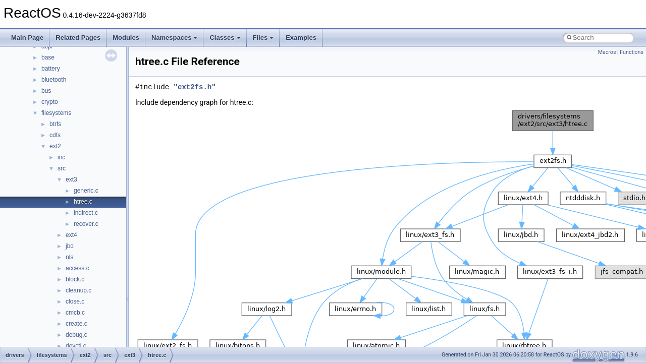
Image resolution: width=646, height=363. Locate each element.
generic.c (86, 190)
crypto (49, 101)
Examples (301, 37)
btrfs (55, 124)
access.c (77, 268)
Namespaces (174, 37)
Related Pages (78, 37)
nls (69, 257)
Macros (607, 52)
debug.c (76, 334)
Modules (126, 37)
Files (263, 37)
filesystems (56, 112)
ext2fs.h (194, 87)
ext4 (71, 234)
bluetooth (53, 79)
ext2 (55, 146)
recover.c (86, 223)
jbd (70, 246)
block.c (75, 279)
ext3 (71, 179)
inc (61, 157)
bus (46, 90)
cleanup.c (78, 290)
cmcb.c (75, 312)
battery (50, 68)
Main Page (27, 37)
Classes (224, 37)
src (62, 168)
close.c (75, 301)
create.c (76, 323)
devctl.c (76, 345)
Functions (631, 52)
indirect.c (86, 212)
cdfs (55, 135)
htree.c (83, 201)
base (48, 57)
